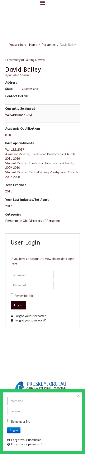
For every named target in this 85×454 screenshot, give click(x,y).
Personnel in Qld (16, 220)
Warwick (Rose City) (18, 115)
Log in (18, 305)
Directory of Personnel (44, 220)
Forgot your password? (28, 320)
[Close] (78, 395)
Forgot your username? (28, 316)
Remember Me (24, 295)
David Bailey (23, 69)
